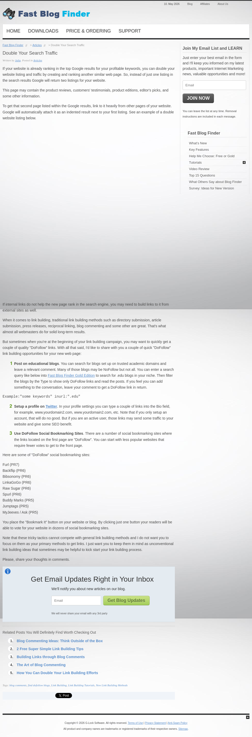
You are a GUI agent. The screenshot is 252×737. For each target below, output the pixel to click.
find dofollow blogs (39, 685)
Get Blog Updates (126, 600)
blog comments (18, 685)
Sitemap (183, 728)
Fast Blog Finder (13, 45)
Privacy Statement (155, 723)
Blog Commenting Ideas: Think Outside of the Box (60, 641)
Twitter (51, 406)
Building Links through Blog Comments (51, 657)
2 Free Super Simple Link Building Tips (50, 649)
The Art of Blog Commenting (41, 665)
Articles (37, 45)
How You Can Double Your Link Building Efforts (57, 673)
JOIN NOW (198, 98)
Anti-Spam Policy (177, 723)
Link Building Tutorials (81, 685)
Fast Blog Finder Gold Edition (71, 375)
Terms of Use (135, 723)
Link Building (59, 685)
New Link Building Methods (112, 685)
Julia (18, 60)
